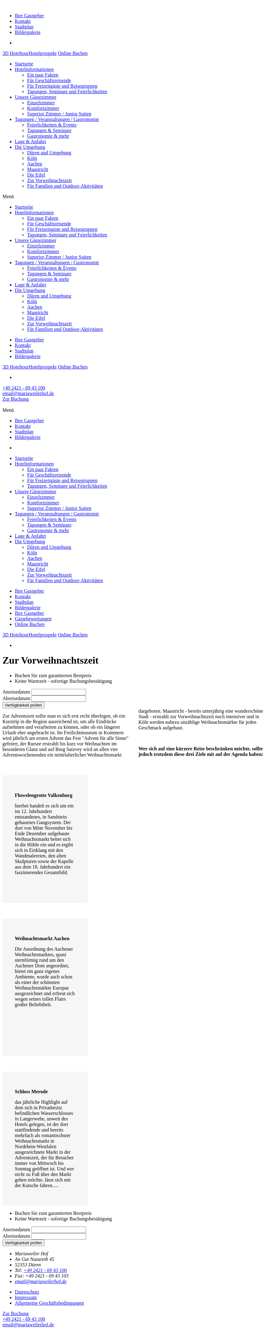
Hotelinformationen (34, 69)
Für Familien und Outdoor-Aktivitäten (65, 186)
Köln (32, 158)
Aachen (34, 163)
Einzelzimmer (41, 102)
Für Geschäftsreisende (49, 80)
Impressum (26, 1297)
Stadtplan (24, 26)
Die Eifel (36, 174)
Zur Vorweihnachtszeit (49, 180)
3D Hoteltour (15, 53)
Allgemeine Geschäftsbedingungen (49, 1303)
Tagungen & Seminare (49, 130)
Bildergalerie (27, 32)
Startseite (24, 63)
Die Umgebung (30, 147)
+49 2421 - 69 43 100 (45, 1270)
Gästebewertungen (33, 618)
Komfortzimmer (43, 108)
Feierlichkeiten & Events (51, 124)
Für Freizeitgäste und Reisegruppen (62, 86)
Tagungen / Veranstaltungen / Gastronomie (57, 119)
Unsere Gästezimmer (35, 97)
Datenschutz (27, 1292)
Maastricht (37, 169)
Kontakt (23, 21)
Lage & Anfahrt (30, 141)
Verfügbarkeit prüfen (23, 705)
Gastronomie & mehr (48, 136)
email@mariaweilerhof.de (41, 1281)
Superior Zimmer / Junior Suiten (59, 113)
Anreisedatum (16, 691)
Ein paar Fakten (42, 74)
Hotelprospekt (43, 53)
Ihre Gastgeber (29, 15)
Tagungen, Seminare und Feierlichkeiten (67, 91)
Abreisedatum (16, 698)
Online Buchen (73, 53)
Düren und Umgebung (49, 152)
